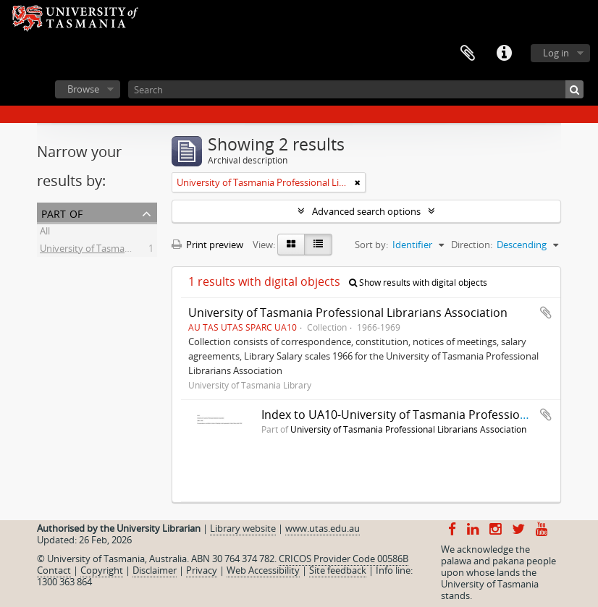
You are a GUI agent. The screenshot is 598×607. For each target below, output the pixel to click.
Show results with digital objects (418, 282)
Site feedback (337, 570)
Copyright (101, 570)
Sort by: (371, 244)
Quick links (504, 53)
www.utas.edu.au (322, 528)
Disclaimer (154, 570)
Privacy (201, 570)
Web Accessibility (263, 570)
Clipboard (468, 53)
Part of (62, 212)
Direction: (471, 244)
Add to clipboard (546, 312)
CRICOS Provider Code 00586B (343, 558)
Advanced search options (366, 211)
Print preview (207, 244)
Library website (243, 528)
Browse (83, 88)
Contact (54, 570)
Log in (556, 52)
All (45, 232)
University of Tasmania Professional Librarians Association (348, 313)
